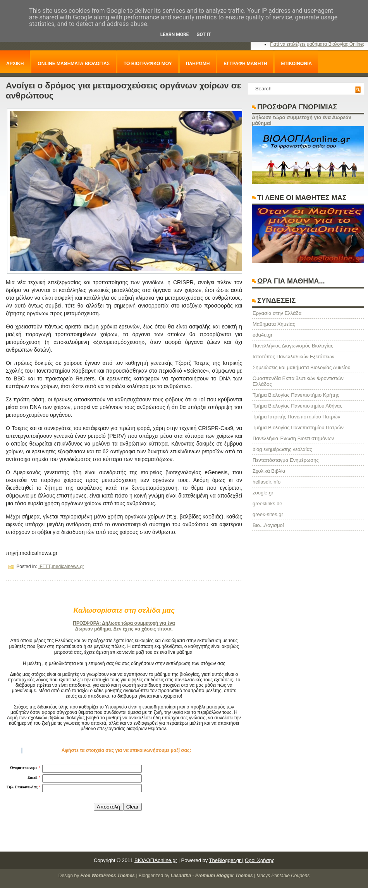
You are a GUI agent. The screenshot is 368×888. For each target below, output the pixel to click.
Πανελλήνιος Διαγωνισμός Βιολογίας (293, 346)
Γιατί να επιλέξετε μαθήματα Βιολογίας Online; (317, 44)
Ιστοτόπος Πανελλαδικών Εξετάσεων (293, 356)
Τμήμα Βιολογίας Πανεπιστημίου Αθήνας (297, 406)
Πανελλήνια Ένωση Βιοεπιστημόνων (293, 438)
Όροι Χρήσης (259, 860)
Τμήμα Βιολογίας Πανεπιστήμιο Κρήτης (296, 395)
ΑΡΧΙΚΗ (15, 63)
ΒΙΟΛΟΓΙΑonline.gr (155, 860)
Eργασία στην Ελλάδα (277, 313)
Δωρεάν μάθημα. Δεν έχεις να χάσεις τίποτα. (124, 629)
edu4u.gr (262, 335)
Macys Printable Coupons (283, 875)
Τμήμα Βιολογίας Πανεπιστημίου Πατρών (298, 427)
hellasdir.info (266, 482)
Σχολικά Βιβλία (269, 471)
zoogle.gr (263, 493)
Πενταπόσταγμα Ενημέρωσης (286, 460)
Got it (203, 34)
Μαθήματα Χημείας (274, 324)
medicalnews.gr (68, 566)
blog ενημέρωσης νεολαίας (282, 449)
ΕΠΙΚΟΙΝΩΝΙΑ (296, 63)
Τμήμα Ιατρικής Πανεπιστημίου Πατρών (296, 417)
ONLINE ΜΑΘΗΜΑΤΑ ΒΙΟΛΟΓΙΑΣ (74, 63)
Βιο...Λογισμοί (268, 525)
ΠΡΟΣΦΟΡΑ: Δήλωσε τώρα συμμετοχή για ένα (124, 623)
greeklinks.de (267, 503)
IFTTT (44, 566)
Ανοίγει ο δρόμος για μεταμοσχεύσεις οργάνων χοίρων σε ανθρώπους (123, 90)
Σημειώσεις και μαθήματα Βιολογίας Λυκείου (302, 367)
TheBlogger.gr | (226, 860)
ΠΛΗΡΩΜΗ (198, 63)
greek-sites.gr (268, 514)
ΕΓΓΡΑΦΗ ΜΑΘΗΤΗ (245, 63)
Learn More (174, 34)
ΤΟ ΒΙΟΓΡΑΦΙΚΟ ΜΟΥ (148, 63)
